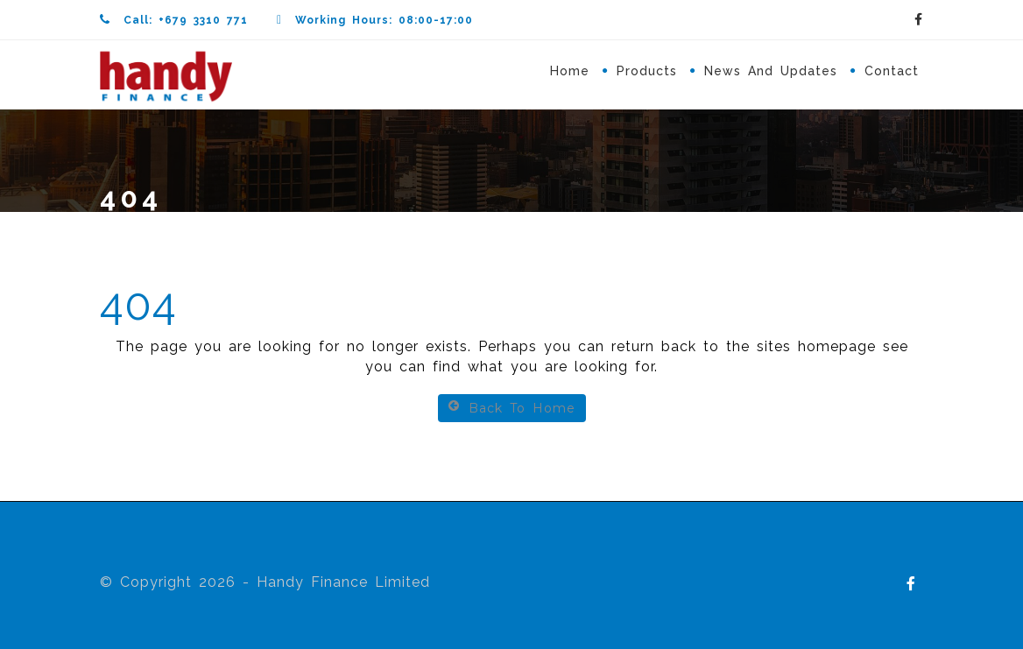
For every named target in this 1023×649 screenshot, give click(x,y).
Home (569, 71)
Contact (891, 71)
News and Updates (770, 71)
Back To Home (511, 407)
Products (647, 71)
